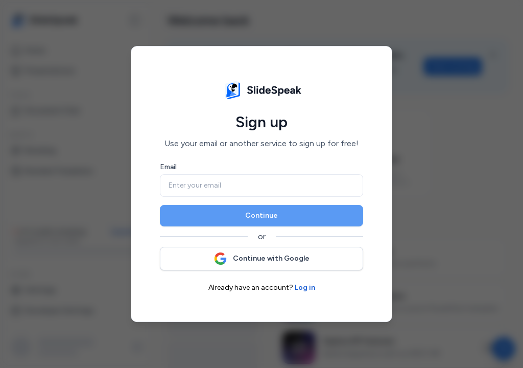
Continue (261, 215)
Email (168, 167)
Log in (305, 287)
